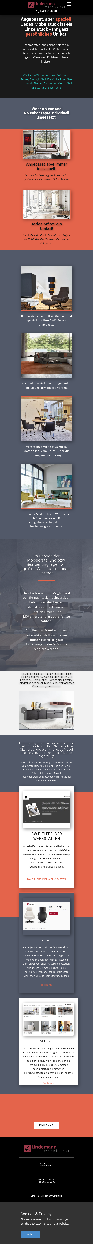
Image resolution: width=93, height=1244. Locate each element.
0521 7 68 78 (46, 11)
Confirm (30, 1234)
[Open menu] (69, 3)
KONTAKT (46, 1125)
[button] (24, 710)
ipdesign (46, 984)
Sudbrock (48, 1083)
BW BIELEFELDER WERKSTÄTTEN (46, 879)
